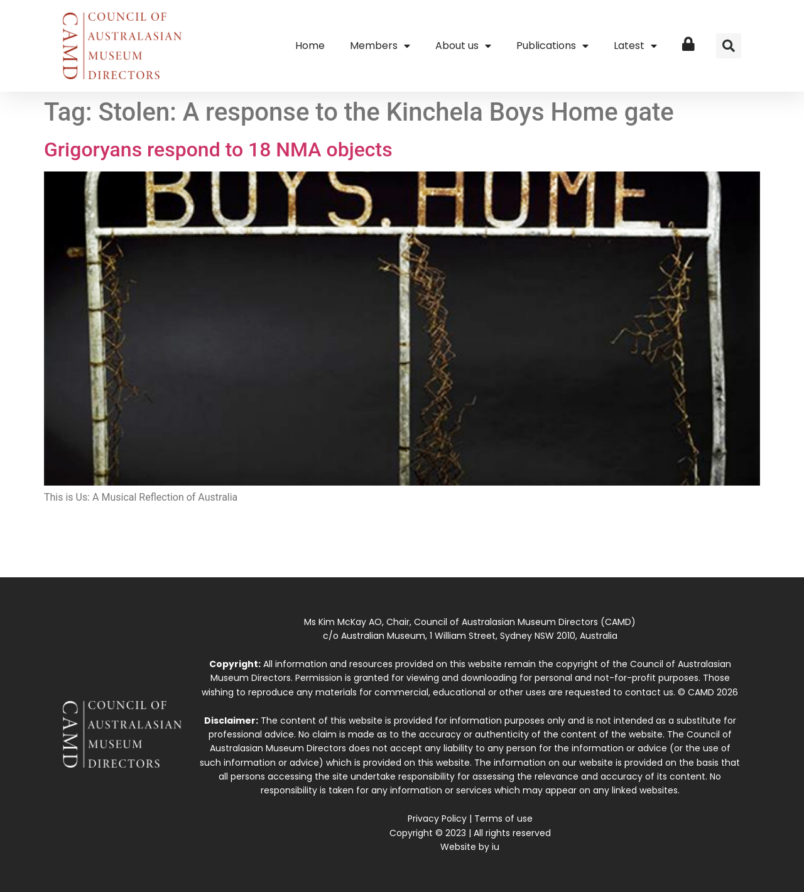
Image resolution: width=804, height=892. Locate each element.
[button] (728, 45)
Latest (635, 46)
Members (380, 46)
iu (495, 846)
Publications (552, 46)
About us (463, 46)
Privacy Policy (437, 818)
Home (310, 45)
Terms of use (503, 818)
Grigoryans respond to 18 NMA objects (218, 149)
